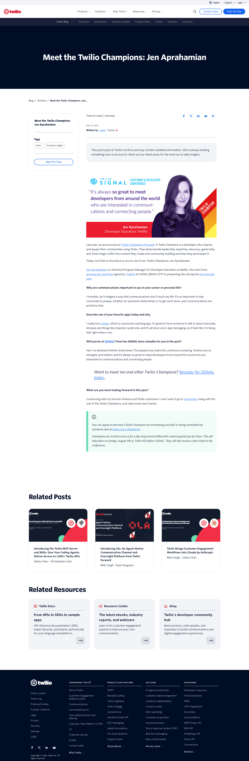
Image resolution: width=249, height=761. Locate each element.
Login (241, 2)
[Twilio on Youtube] (55, 747)
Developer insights (54, 145)
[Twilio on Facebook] (33, 747)
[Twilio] (12, 11)
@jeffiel (130, 274)
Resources (140, 11)
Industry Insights (121, 21)
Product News (142, 21)
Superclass (190, 399)
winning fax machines (99, 274)
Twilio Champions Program (138, 244)
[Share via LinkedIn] (199, 115)
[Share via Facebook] (184, 116)
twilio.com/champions (126, 429)
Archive (41, 100)
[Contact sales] (210, 11)
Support (230, 2)
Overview (84, 21)
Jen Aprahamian (96, 269)
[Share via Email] (206, 116)
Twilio (102, 130)
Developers (100, 21)
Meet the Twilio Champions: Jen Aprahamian (52, 122)
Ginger (105, 323)
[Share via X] (192, 115)
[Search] (195, 11)
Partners (172, 21)
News (38, 145)
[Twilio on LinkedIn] (47, 747)
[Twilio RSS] (214, 115)
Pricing (157, 11)
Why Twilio (120, 11)
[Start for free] (234, 11)
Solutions (101, 11)
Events (159, 21)
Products (84, 11)
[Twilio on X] (40, 747)
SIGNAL (109, 341)
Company (187, 21)
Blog (31, 100)
